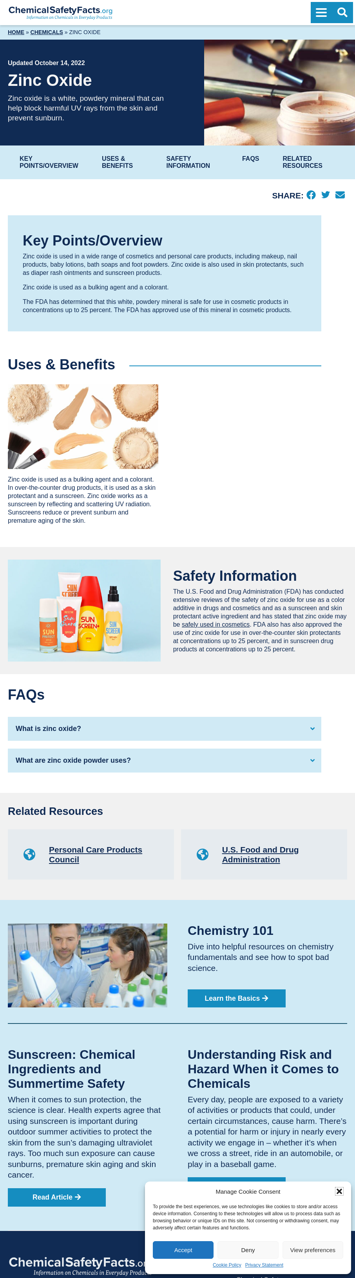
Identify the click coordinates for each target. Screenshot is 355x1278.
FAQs (250, 158)
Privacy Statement (264, 1265)
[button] (339, 1191)
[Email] (340, 196)
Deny (248, 1250)
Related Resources (302, 162)
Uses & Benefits (117, 162)
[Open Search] (342, 12)
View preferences (313, 1250)
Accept (183, 1250)
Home (16, 32)
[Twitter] (325, 196)
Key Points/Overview (49, 162)
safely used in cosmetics (216, 624)
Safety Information (188, 162)
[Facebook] (311, 196)
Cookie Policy (227, 1265)
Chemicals (47, 32)
